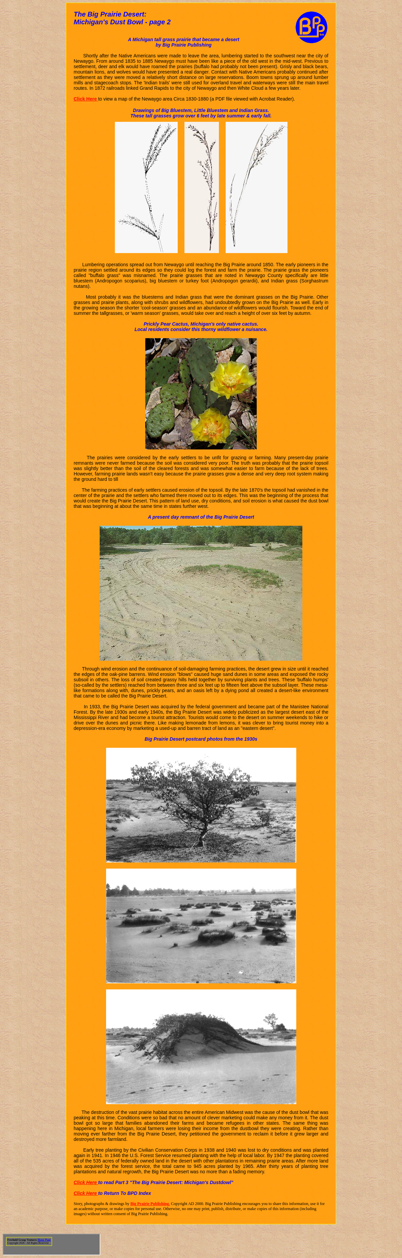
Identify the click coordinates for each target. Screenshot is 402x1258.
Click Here (86, 1182)
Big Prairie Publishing (149, 1203)
